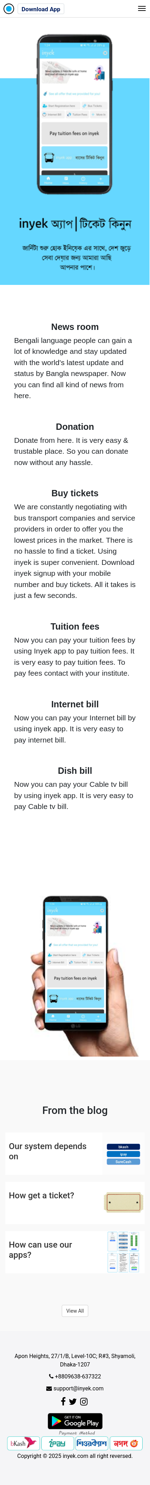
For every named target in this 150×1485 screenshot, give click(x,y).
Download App (41, 9)
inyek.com (76, 1456)
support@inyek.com (74, 1388)
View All (75, 1311)
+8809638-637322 (75, 1376)
